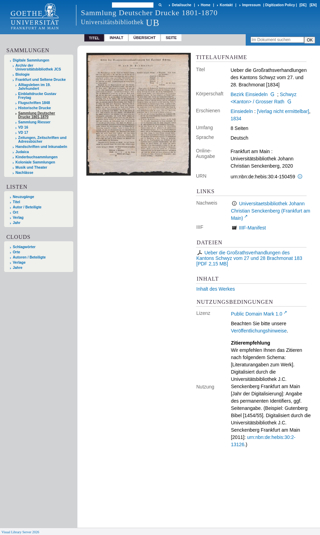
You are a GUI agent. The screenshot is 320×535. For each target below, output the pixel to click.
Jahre (17, 268)
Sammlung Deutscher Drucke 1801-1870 (36, 115)
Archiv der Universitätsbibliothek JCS (38, 67)
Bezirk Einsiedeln (248, 94)
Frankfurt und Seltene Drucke (41, 80)
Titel (16, 202)
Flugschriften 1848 (34, 103)
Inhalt (116, 38)
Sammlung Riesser (34, 122)
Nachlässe (24, 173)
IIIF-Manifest (252, 228)
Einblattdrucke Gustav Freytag (37, 96)
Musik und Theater (31, 167)
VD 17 (23, 132)
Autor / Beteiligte (27, 207)
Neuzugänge (23, 197)
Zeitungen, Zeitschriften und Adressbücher (42, 139)
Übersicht (144, 38)
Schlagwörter (24, 247)
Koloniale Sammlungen (35, 162)
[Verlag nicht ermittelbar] (283, 111)
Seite (171, 38)
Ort (15, 212)
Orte (16, 252)
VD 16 (23, 127)
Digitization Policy (280, 5)
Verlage (19, 262)
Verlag (18, 217)
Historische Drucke (34, 108)
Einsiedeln (241, 111)
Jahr (16, 223)
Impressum (251, 5)
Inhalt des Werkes (215, 289)
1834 (235, 118)
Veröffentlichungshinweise (259, 331)
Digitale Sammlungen (31, 60)
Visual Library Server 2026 (20, 532)
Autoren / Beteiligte (29, 257)
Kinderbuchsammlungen (37, 157)
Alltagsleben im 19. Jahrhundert (34, 87)
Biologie (23, 74)
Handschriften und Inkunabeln (41, 147)
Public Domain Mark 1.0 (256, 314)
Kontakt (226, 5)
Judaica (22, 152)
